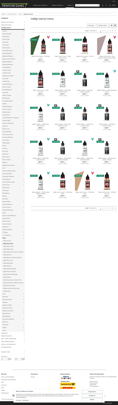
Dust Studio (5, 92)
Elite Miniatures (6, 98)
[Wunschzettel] (106, 5)
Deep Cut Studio (6, 87)
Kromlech (4, 148)
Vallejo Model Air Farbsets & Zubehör (12, 257)
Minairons (4, 162)
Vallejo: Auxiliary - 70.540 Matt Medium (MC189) (85, 91)
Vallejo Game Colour (8, 243)
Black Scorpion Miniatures (8, 59)
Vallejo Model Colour (8, 249)
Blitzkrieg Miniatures (7, 61)
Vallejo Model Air (7, 254)
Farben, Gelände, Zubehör (7, 341)
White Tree (5, 322)
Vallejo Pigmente (7, 266)
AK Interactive (5, 36)
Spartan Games (6, 218)
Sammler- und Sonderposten (8, 344)
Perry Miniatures (6, 179)
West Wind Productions (8, 319)
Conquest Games (6, 70)
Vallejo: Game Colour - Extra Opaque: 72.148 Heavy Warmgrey (107, 57)
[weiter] (115, 31)
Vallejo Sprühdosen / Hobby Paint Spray (13, 282)
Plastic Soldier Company (8, 182)
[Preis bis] (18, 359)
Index (2, 387)
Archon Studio (5, 39)
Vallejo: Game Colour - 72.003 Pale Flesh (84, 193)
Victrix (4, 294)
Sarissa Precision (6, 207)
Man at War (5, 151)
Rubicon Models (6, 201)
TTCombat (5, 232)
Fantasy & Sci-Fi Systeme (7, 22)
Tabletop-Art (5, 226)
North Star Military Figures (8, 170)
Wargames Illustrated (7, 310)
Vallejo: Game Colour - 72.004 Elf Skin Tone (107, 193)
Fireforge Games (6, 112)
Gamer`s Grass (6, 129)
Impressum (4, 385)
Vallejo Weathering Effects (9, 268)
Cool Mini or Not (6, 73)
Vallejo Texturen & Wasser (9, 271)
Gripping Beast (6, 142)
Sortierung (91, 25)
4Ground (4, 31)
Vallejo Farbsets (7, 277)
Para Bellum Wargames (8, 176)
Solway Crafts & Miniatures (9, 215)
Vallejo (4, 238)
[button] (102, 5)
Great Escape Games (7, 134)
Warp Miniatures (6, 316)
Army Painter (5, 45)
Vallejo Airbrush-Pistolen (9, 285)
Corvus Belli (5, 78)
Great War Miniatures (7, 137)
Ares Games (5, 42)
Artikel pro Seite (102, 25)
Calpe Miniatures (6, 67)
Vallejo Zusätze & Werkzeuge (10, 274)
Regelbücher (4, 333)
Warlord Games (6, 313)
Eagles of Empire (6, 95)
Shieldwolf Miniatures (7, 210)
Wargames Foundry (7, 308)
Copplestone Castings (7, 75)
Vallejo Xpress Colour (8, 246)
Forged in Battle (6, 120)
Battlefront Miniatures (7, 56)
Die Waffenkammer (7, 89)
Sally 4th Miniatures (7, 204)
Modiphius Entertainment (8, 165)
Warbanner (5, 296)
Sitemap (33, 377)
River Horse (5, 198)
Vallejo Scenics (7, 291)
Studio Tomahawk (6, 224)
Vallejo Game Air (7, 240)
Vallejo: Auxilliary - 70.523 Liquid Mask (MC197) (107, 91)
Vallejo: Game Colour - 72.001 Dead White (62, 193)
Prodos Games (6, 187)
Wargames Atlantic (7, 305)
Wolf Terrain (5, 324)
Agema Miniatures (6, 33)
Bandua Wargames (7, 53)
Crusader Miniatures (7, 84)
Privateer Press (6, 184)
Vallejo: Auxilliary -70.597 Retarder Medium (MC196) (107, 159)
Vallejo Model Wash (8, 263)
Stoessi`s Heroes (6, 221)
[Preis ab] (4, 359)
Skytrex (4, 212)
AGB (2, 382)
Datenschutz (26, 400)
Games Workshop (6, 131)
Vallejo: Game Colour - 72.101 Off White (84, 57)
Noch (3, 168)
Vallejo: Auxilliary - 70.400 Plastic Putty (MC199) (40, 125)
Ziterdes (4, 327)
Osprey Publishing (7, 173)
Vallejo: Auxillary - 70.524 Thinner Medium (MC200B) (62, 159)
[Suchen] (86, 5)
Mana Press (5, 154)
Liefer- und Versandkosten (7, 377)
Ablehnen (92, 399)
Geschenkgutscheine (6, 347)
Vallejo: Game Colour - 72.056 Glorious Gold (63, 57)
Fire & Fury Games (7, 109)
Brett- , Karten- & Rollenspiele (8, 338)
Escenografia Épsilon (7, 101)
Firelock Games (6, 115)
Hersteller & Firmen (6, 27)
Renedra (4, 196)
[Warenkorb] (112, 5)
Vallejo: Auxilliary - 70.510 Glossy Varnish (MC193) (84, 125)
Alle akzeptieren (92, 391)
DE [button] (113, 1)
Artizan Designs (6, 47)
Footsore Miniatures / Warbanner (10, 117)
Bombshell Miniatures (7, 64)
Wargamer (5, 302)
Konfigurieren (92, 395)
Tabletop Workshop (7, 229)
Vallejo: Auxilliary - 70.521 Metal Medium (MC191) (107, 125)
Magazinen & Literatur (6, 336)
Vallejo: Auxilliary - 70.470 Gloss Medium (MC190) (62, 125)
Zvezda (4, 330)
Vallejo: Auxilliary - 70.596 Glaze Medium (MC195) (84, 159)
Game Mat (5, 126)
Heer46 (4, 145)
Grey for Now (5, 140)
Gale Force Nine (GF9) (7, 123)
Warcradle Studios (7, 299)
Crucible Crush (6, 81)
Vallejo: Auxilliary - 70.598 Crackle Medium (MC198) (40, 193)
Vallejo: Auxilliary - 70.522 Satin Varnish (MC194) (41, 159)
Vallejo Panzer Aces (8, 260)
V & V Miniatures (6, 235)
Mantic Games (6, 156)
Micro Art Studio (6, 159)
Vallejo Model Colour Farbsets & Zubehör (13, 252)
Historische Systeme (6, 25)
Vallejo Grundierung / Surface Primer (12, 280)
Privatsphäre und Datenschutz (8, 379)
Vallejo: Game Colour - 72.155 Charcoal (40, 91)
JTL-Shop (110, 403)
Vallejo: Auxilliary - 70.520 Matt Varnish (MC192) (63, 91)
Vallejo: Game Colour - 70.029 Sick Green (40, 57)
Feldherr (4, 103)
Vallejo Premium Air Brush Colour (11, 288)
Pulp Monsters (6, 193)
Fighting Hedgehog (7, 106)
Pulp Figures (5, 190)
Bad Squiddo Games (7, 50)
